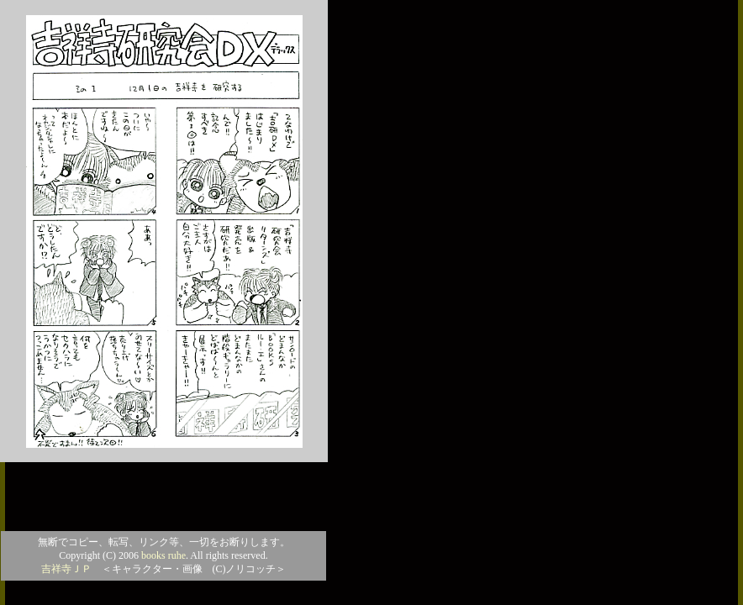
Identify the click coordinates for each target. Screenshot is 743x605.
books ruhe (163, 555)
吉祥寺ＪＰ (66, 569)
